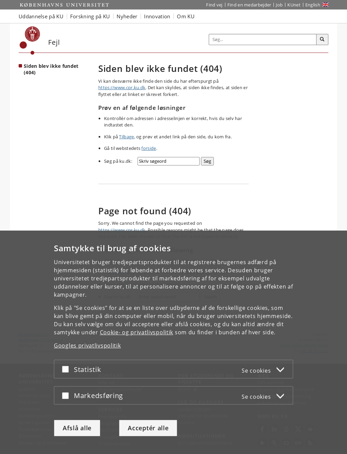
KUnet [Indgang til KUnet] (294, 5)
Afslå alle (77, 428)
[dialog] (173, 342)
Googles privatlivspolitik (87, 345)
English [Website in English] (312, 5)
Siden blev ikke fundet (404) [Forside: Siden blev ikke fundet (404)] (51, 69)
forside (148, 148)
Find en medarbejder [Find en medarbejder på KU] (249, 5)
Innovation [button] (157, 16)
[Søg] (322, 39)
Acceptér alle (148, 428)
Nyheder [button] (127, 16)
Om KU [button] (186, 16)
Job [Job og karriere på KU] (279, 5)
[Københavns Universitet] (30, 40)
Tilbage (126, 137)
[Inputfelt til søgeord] (263, 39)
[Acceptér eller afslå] (67, 369)
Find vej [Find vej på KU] (214, 5)
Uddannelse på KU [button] (41, 16)
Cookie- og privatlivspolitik (137, 332)
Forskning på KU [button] (90, 16)
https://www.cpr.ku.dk (121, 87)
